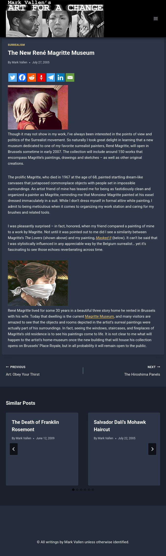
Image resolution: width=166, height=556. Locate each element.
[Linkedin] (60, 77)
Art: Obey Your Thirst (42, 370)
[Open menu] (155, 18)
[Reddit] (31, 77)
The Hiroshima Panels (123, 370)
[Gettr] (41, 77)
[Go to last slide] (14, 449)
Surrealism (16, 44)
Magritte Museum (99, 316)
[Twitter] (12, 77)
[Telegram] (51, 77)
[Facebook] (22, 77)
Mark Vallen (19, 62)
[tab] (73, 489)
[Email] (70, 77)
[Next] (152, 449)
